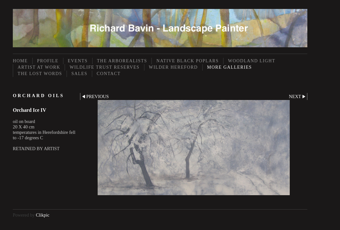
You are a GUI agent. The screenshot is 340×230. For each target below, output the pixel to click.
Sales (79, 73)
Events (78, 60)
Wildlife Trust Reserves (104, 67)
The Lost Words (40, 73)
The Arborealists (122, 60)
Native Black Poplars (187, 60)
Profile (48, 60)
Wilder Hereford (173, 67)
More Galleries (229, 67)
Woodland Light (251, 60)
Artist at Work (39, 67)
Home (20, 60)
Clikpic (42, 215)
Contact (109, 73)
